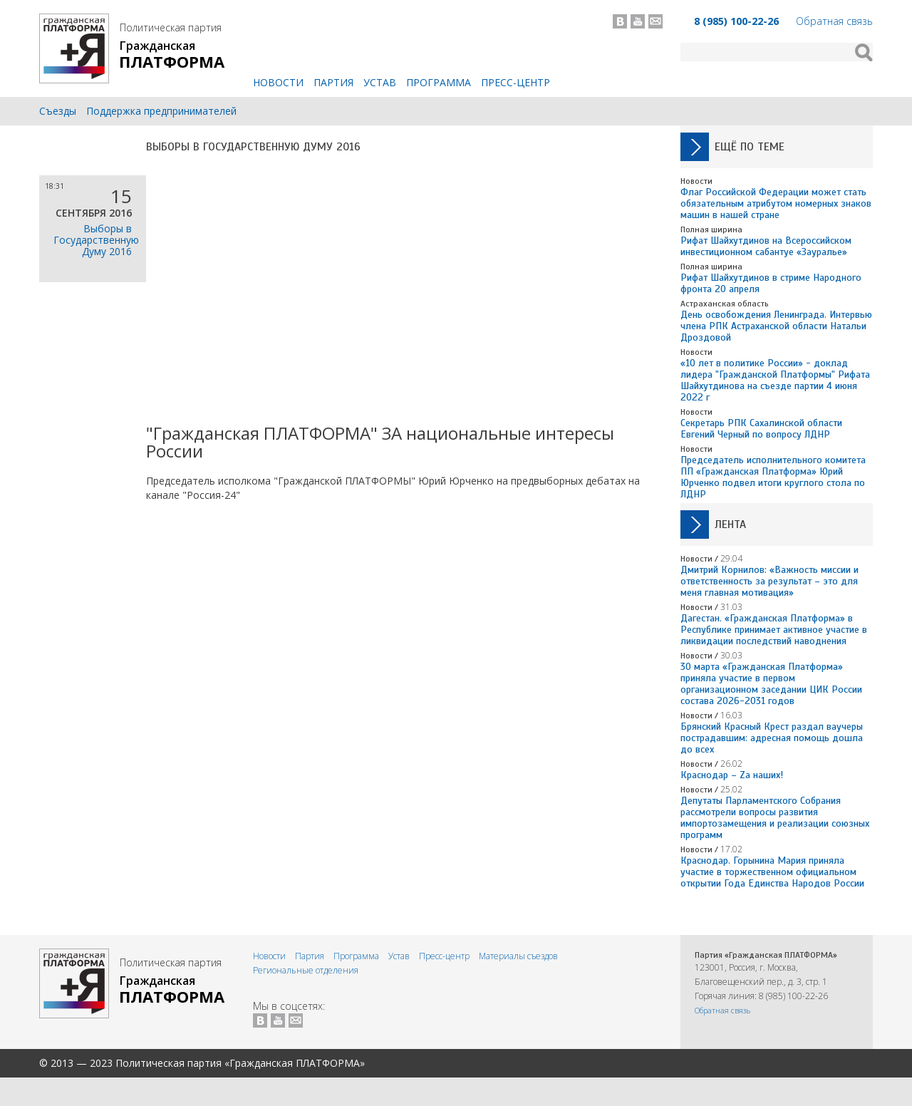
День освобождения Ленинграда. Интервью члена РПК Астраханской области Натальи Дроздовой (776, 326)
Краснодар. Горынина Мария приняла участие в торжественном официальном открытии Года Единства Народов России (772, 871)
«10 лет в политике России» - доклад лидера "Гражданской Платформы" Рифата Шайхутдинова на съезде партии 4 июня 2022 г (775, 380)
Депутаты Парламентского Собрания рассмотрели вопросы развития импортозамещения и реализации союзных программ (774, 818)
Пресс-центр (515, 82)
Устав (379, 82)
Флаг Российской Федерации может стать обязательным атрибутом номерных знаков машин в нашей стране (775, 203)
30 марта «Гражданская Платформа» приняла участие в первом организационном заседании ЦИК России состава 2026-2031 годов (771, 684)
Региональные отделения (305, 970)
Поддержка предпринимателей (161, 111)
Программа (438, 82)
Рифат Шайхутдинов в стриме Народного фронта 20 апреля (770, 283)
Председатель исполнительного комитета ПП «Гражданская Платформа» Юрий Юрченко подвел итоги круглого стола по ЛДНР (773, 477)
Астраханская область (724, 304)
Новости (278, 82)
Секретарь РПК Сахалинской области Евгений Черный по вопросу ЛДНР (761, 428)
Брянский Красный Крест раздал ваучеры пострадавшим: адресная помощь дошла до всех (771, 737)
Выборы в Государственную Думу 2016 (253, 147)
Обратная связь (834, 21)
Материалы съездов (518, 956)
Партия (333, 82)
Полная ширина (711, 229)
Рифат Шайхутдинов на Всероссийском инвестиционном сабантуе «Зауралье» (765, 246)
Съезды (57, 111)
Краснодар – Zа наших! (731, 775)
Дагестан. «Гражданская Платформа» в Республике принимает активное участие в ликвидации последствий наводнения (773, 629)
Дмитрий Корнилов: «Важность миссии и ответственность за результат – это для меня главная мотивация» (769, 581)
